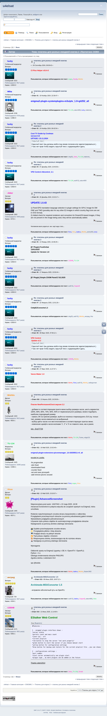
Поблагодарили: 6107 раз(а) (14, 513)
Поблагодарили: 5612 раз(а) (14, 418)
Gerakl (75, 79)
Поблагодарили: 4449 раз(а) (14, 217)
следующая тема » (97, 44)
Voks (94, 599)
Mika (9, 91)
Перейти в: (73, 690)
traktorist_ (89, 110)
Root (69, 232)
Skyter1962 (87, 571)
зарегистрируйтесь (10, 17)
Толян (81, 437)
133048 (70, 260)
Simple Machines (56, 710)
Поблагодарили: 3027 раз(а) (14, 599)
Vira (91, 316)
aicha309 (90, 232)
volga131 (87, 437)
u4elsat (8, 6)
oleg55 (70, 157)
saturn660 (77, 110)
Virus (74, 232)
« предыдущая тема (82, 44)
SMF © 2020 (46, 710)
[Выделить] (38, 623)
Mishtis (80, 79)
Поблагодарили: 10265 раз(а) (15, 465)
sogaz (70, 79)
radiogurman (93, 383)
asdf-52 (76, 180)
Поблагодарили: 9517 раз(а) (14, 83)
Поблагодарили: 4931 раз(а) (14, 631)
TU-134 (70, 110)
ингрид (87, 316)
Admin (70, 383)
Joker (75, 157)
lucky (10, 61)
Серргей (77, 286)
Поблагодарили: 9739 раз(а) (14, 115)
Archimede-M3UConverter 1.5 (46, 577)
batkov (78, 232)
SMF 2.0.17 (37, 710)
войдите (36, 14)
